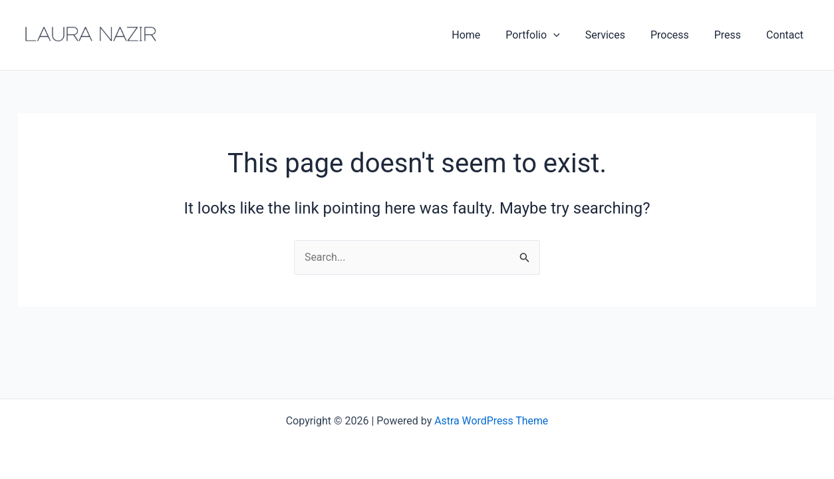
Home (488, 35)
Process (679, 35)
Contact (786, 35)
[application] (571, 35)
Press (733, 35)
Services (619, 35)
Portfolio (550, 35)
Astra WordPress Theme (491, 420)
